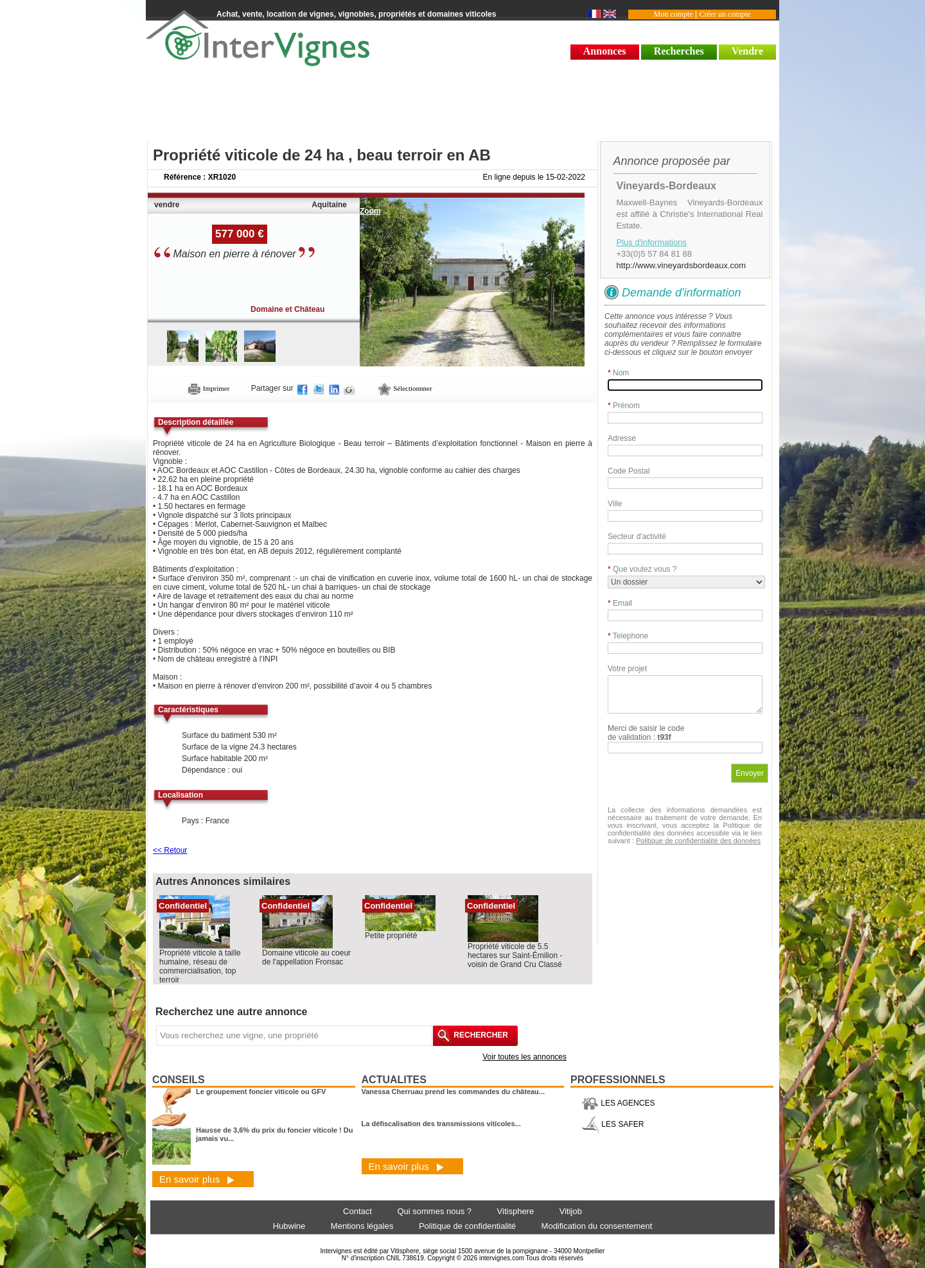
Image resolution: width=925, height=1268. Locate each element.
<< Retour (170, 850)
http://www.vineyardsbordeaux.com (681, 265)
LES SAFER (612, 1124)
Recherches (679, 51)
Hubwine (289, 1226)
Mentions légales (362, 1226)
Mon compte (673, 14)
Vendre (747, 51)
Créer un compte (724, 14)
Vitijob (570, 1211)
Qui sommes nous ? (434, 1211)
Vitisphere (515, 1211)
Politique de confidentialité (467, 1226)
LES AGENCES (618, 1103)
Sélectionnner (405, 388)
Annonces (604, 51)
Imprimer (208, 388)
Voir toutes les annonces (524, 1056)
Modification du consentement (597, 1226)
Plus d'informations (652, 242)
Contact (357, 1211)
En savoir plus (196, 1179)
